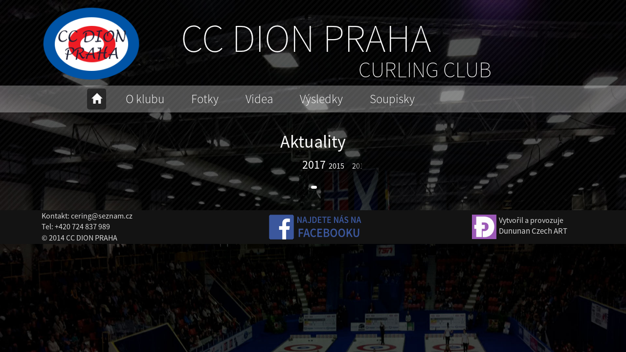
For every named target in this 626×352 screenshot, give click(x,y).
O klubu (145, 99)
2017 (314, 164)
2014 (360, 166)
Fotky (205, 99)
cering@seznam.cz (102, 215)
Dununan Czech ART (533, 230)
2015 (336, 166)
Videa (259, 99)
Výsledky (321, 99)
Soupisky (392, 99)
